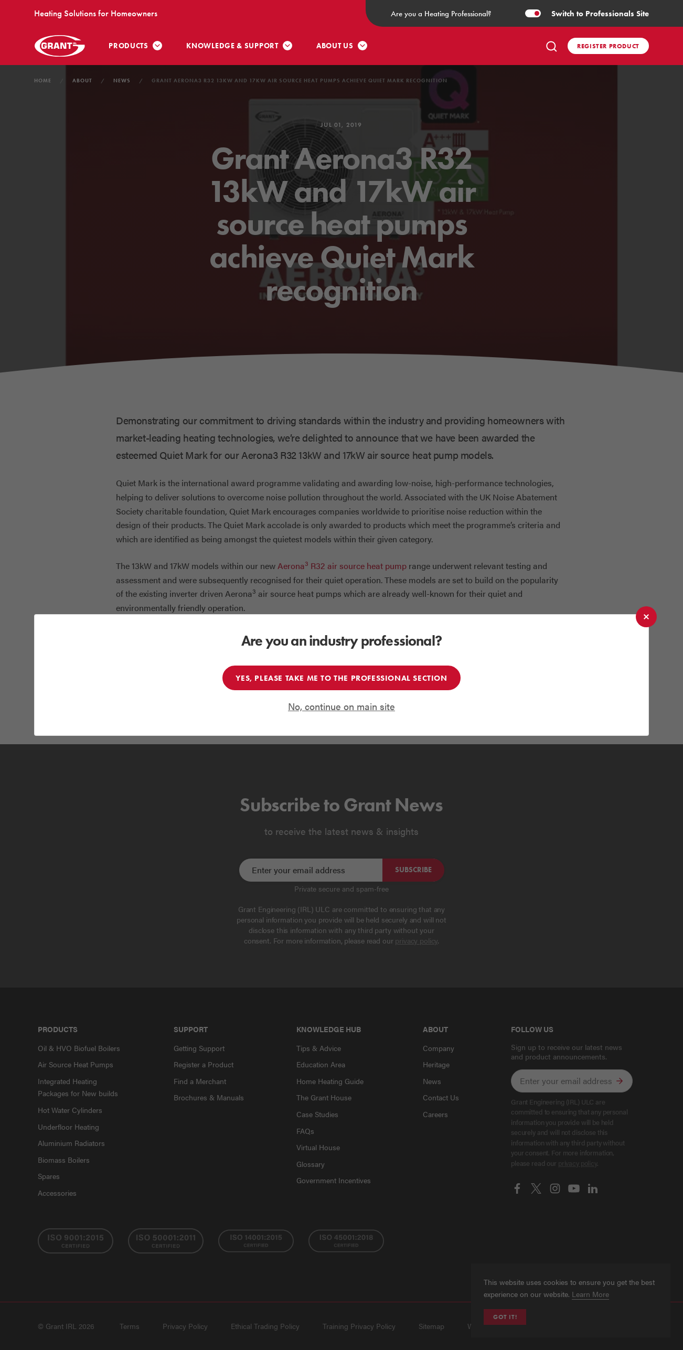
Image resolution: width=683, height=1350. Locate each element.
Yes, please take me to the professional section (341, 678)
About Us (335, 45)
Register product (608, 46)
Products (128, 45)
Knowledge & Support (232, 45)
